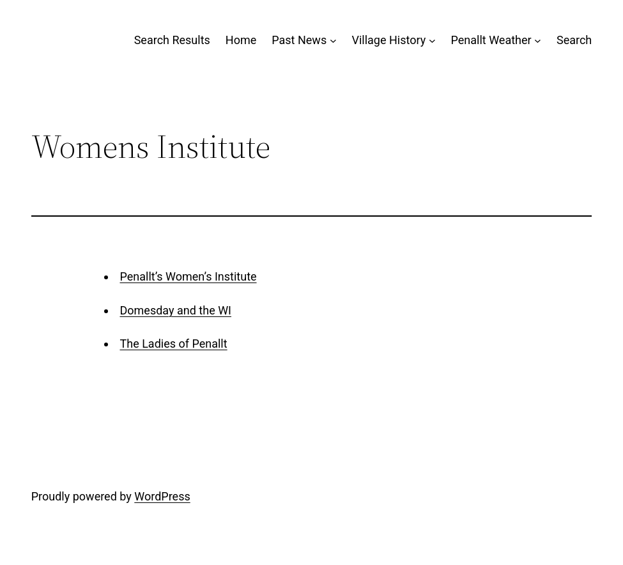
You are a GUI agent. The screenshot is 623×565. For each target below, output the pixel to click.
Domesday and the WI (176, 310)
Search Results (172, 40)
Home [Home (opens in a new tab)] (241, 40)
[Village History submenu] (432, 40)
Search (574, 40)
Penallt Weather (491, 40)
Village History (388, 40)
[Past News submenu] (333, 40)
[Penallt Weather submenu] (537, 40)
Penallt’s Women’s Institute (188, 276)
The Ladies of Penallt (173, 343)
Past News (299, 40)
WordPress (162, 496)
